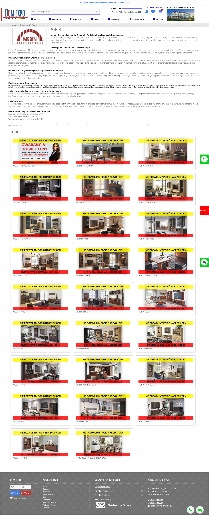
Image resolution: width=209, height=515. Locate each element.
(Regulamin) (25, 498)
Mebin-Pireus (145, 348)
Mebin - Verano (83, 275)
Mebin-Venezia (20, 275)
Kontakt (46, 508)
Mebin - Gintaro (146, 385)
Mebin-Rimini (19, 385)
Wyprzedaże (48, 494)
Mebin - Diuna (19, 202)
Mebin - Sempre (146, 239)
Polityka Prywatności (103, 491)
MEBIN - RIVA (82, 312)
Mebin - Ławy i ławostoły (151, 275)
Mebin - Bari (144, 312)
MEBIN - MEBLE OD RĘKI (24, 166)
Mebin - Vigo (19, 312)
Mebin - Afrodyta (84, 166)
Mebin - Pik (18, 348)
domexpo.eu (13, 25)
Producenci (25, 25)
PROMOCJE (116, 19)
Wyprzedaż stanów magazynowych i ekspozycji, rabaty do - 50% (104, 2)
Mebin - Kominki (83, 202)
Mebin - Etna (82, 421)
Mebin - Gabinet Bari (86, 385)
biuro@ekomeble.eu (163, 506)
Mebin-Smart (82, 239)
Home (45, 486)
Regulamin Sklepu (102, 487)
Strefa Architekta (49, 502)
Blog (44, 497)
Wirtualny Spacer (50, 505)
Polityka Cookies (102, 495)
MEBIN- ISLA (18, 421)
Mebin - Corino (146, 166)
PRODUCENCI (138, 19)
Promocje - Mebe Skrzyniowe (91, 458)
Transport (46, 500)
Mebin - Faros (145, 421)
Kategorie (47, 489)
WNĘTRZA (56, 19)
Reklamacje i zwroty (103, 499)
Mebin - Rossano (21, 239)
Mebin (34, 25)
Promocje (46, 492)
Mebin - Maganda (147, 202)
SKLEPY (159, 19)
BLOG (96, 19)
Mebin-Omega (82, 348)
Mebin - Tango (20, 458)
